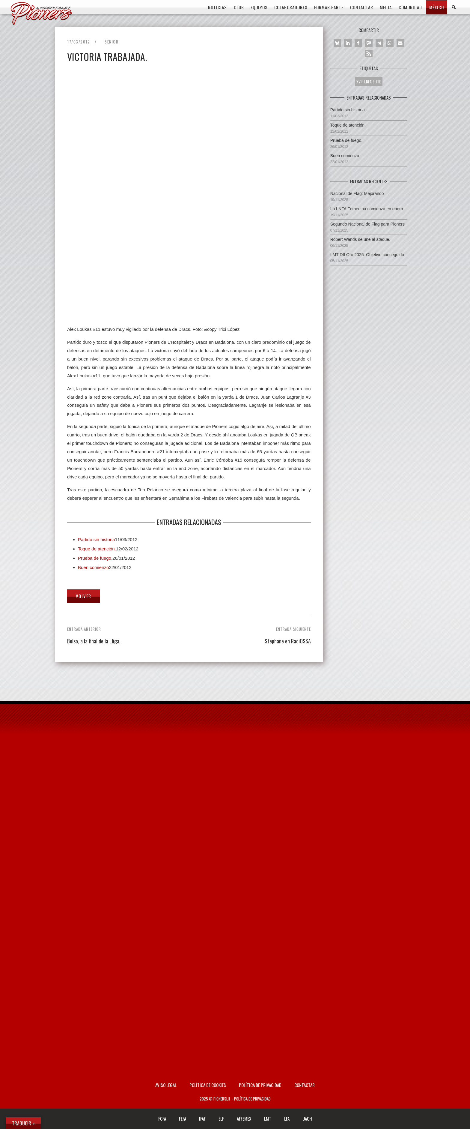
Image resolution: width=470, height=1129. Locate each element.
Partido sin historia (96, 539)
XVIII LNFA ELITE (368, 81)
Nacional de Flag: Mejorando (357, 193)
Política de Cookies (207, 1085)
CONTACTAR (361, 7)
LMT (267, 1118)
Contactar (304, 1085)
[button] (337, 43)
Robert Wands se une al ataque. (360, 239)
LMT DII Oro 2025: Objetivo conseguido (367, 254)
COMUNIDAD (410, 7)
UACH (307, 1118)
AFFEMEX (244, 1118)
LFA (287, 1118)
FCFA (162, 1118)
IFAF (202, 1118)
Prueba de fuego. (95, 558)
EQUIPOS (259, 7)
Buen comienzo (93, 567)
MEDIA (386, 7)
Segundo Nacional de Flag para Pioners (367, 224)
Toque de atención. (97, 548)
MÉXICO (436, 7)
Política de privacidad (260, 1085)
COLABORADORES (291, 7)
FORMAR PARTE (329, 7)
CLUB (239, 7)
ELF (221, 1118)
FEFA (182, 1118)
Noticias (217, 7)
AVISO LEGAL (166, 1085)
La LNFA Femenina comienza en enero (366, 208)
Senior (111, 42)
